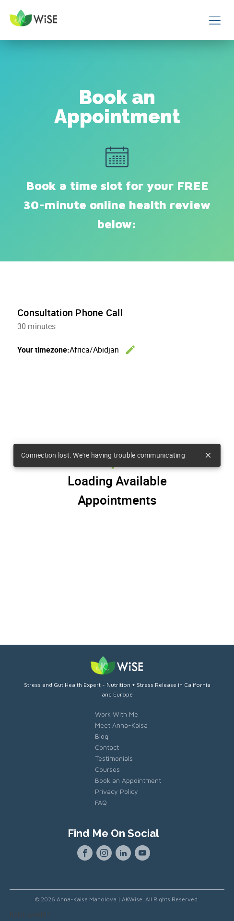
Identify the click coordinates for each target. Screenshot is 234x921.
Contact (107, 747)
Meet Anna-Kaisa (121, 725)
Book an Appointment (128, 780)
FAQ (101, 802)
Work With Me (116, 714)
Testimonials (114, 758)
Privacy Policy (116, 791)
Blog (101, 736)
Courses (107, 769)
